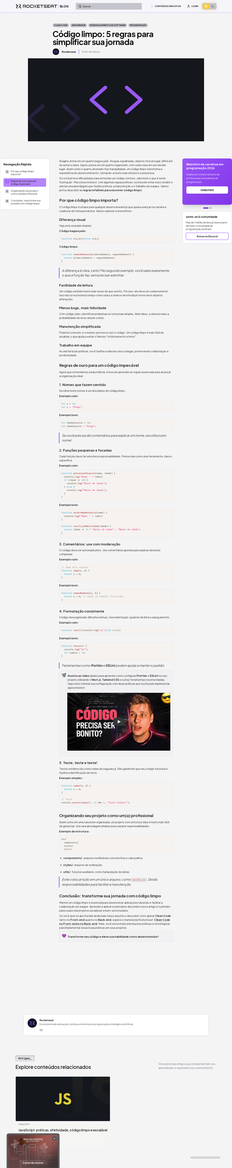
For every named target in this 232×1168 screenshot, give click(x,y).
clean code (61, 25)
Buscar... (85, 6)
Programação (138, 25)
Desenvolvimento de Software (108, 25)
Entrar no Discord (207, 236)
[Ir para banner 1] (206, 208)
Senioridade (79, 25)
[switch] (209, 6)
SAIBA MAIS (207, 190)
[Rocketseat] (41, 1030)
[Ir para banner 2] (210, 208)
